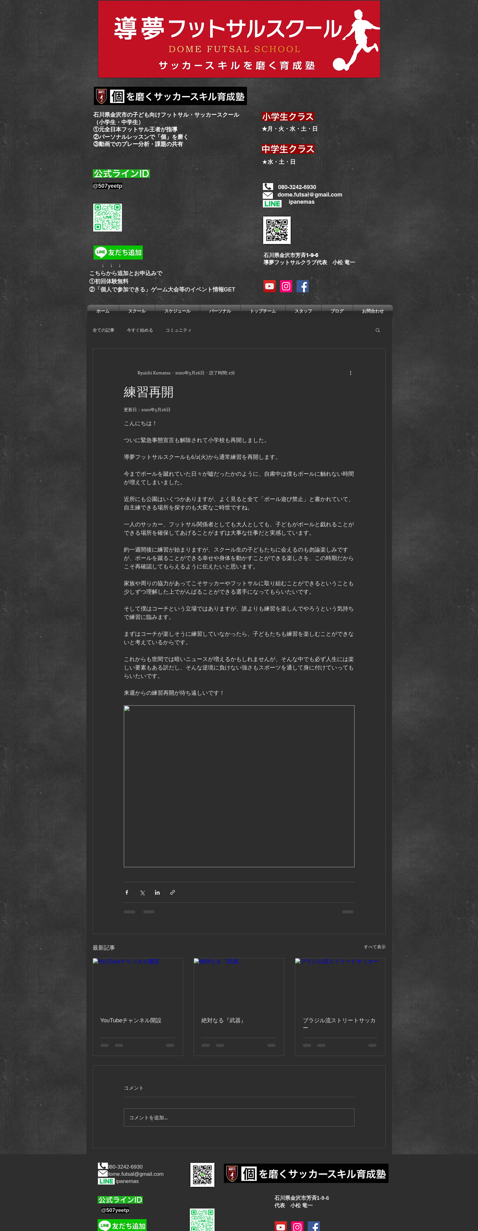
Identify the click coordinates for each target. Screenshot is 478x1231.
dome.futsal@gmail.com (310, 194)
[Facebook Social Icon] (303, 286)
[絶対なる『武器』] (239, 983)
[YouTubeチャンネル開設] (138, 983)
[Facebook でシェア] (127, 892)
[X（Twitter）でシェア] (142, 892)
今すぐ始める (140, 330)
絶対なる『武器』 (223, 1020)
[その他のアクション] (351, 372)
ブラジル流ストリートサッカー (339, 1024)
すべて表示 (375, 947)
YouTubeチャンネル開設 (131, 1020)
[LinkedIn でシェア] (157, 892)
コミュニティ (179, 330)
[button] (378, 329)
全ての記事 (103, 330)
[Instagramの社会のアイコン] (286, 286)
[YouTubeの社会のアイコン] (269, 286)
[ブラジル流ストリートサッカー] (340, 983)
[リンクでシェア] (173, 892)
